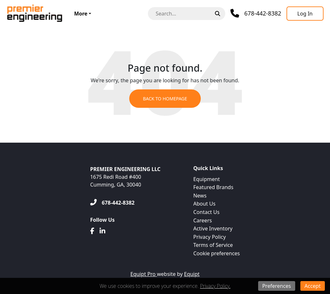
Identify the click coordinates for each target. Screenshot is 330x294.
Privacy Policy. (215, 285)
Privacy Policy (209, 236)
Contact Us (206, 212)
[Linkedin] (102, 231)
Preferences (276, 285)
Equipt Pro (144, 274)
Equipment (206, 179)
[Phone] (255, 13)
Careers (202, 220)
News (200, 195)
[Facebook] (92, 231)
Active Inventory (213, 228)
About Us (204, 203)
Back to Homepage (165, 99)
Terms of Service (213, 244)
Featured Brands (213, 187)
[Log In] (305, 13)
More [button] (80, 13)
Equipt (191, 274)
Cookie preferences (216, 253)
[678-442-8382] (112, 202)
